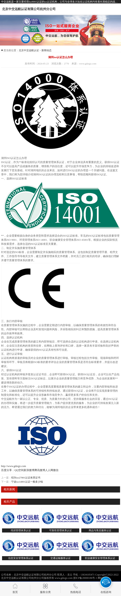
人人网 (49, 470)
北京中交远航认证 (29, 50)
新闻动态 (46, 50)
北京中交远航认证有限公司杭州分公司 (29, 9)
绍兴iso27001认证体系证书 (25, 477)
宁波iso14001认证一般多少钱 (27, 481)
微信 (55, 470)
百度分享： (7, 470)
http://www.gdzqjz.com (13, 466)
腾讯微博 (39, 470)
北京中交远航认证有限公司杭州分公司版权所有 (27, 578)
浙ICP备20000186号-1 (85, 578)
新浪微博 (29, 470)
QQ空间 (19, 470)
